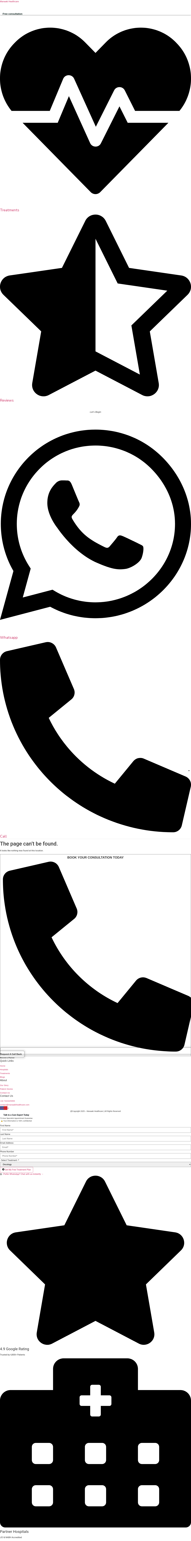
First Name (5, 1126)
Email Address (6, 1143)
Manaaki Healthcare (9, 1)
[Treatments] (95, 205)
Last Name (5, 1134)
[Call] (95, 831)
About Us (101, 10)
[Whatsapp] (95, 633)
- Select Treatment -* (9, 1160)
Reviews (7, 400)
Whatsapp (9, 637)
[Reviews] (95, 395)
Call (3, 836)
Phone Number (7, 1152)
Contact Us (115, 10)
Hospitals (74, 10)
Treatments (87, 10)
